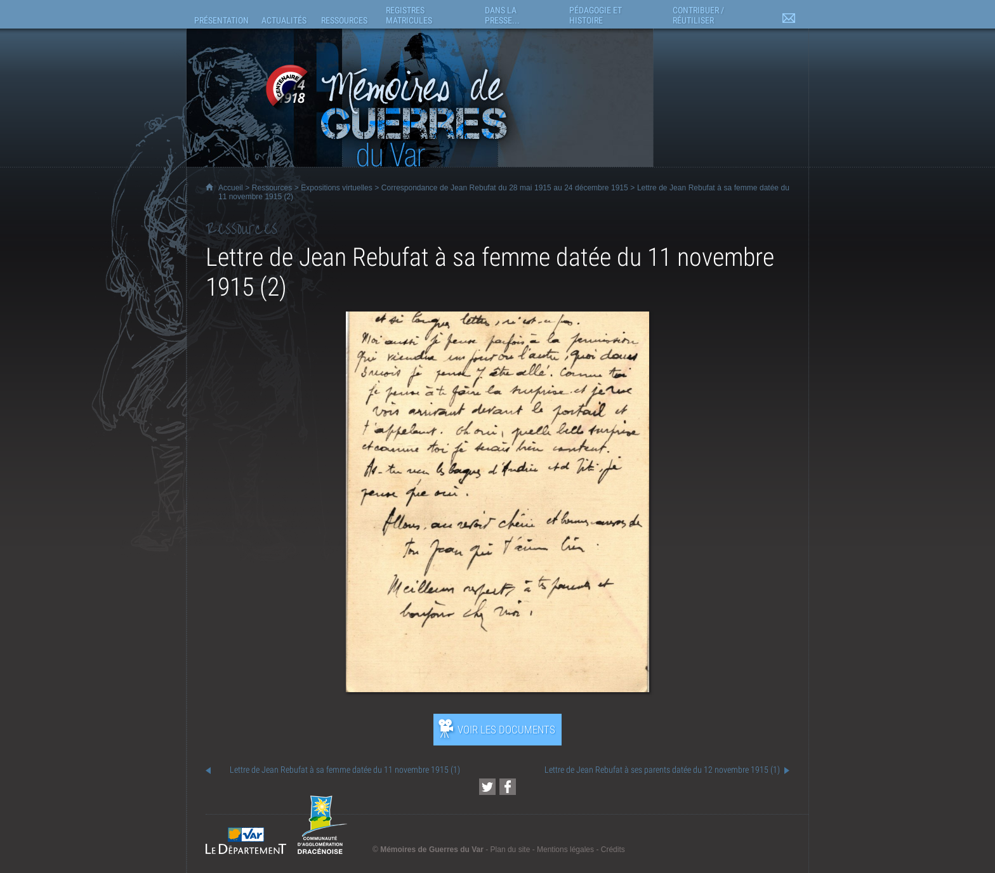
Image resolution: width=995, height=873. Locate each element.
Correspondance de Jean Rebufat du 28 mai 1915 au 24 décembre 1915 (504, 187)
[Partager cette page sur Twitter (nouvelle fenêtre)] (487, 786)
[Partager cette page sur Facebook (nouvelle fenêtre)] (507, 786)
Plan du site (510, 849)
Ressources (272, 187)
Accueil (230, 187)
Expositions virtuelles (336, 187)
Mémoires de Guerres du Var (432, 849)
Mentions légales (565, 849)
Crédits (613, 849)
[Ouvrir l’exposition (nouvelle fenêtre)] (497, 689)
